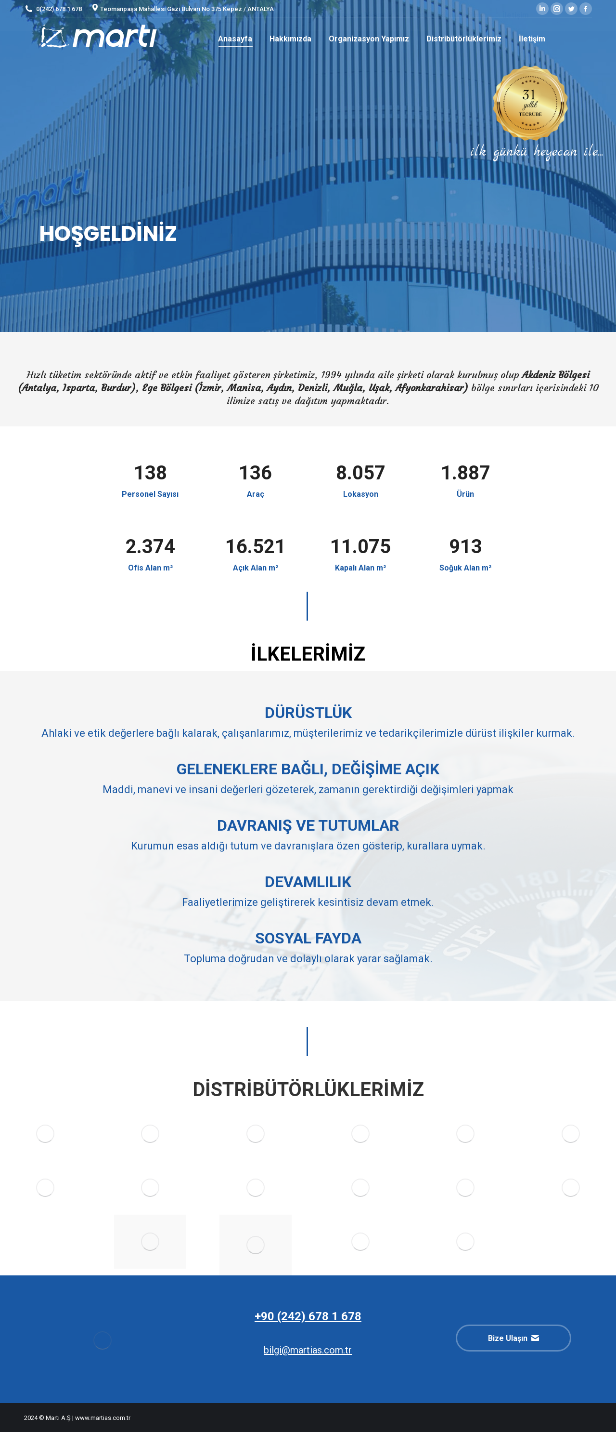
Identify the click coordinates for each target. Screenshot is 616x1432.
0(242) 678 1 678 (53, 9)
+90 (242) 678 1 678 (308, 1316)
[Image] (150, 1134)
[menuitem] (235, 39)
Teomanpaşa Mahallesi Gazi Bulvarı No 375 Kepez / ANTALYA (182, 9)
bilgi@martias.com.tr (308, 1350)
